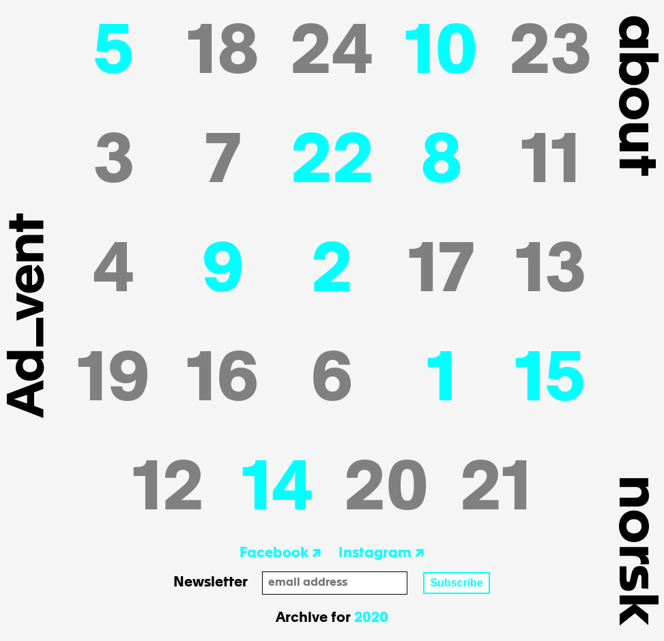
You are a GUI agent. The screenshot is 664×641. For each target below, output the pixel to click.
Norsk (634, 549)
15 (550, 382)
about (634, 94)
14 (278, 491)
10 (441, 54)
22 (332, 164)
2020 (371, 618)
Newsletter (210, 583)
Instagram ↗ (381, 554)
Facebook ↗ (280, 554)
